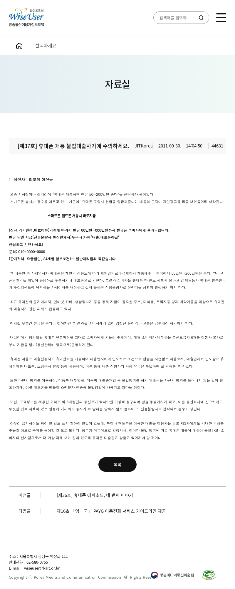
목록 (117, 464)
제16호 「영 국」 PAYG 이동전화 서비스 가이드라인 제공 (111, 511)
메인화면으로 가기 (19, 45)
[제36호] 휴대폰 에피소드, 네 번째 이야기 (95, 495)
